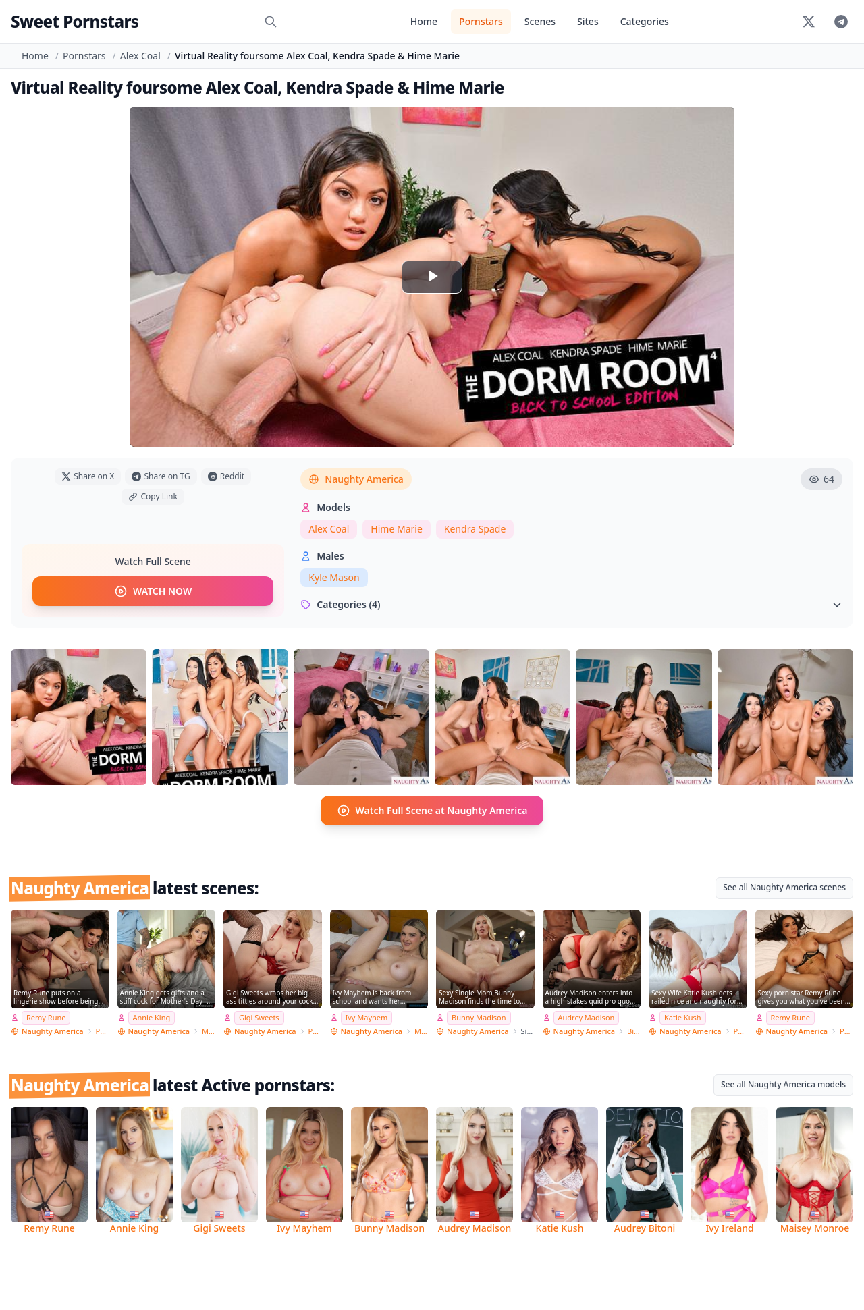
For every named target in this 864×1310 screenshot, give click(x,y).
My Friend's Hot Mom (208, 1031)
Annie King (152, 1017)
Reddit (226, 476)
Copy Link (152, 496)
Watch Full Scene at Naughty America (432, 810)
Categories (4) (571, 604)
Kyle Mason (333, 577)
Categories (644, 21)
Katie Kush (682, 1017)
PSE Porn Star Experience (315, 1031)
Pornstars (481, 21)
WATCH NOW (153, 591)
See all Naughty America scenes (784, 887)
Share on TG (161, 476)
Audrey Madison (586, 1017)
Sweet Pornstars (74, 21)
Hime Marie (396, 528)
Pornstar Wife (102, 1031)
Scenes (540, 21)
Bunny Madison (479, 1017)
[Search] (271, 21)
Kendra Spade (475, 528)
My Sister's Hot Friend (421, 1031)
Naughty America (356, 478)
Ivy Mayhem (367, 1017)
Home (423, 21)
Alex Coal (140, 55)
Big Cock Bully (634, 1031)
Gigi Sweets (259, 1017)
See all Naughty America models (783, 1084)
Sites (588, 21)
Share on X (87, 476)
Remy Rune (45, 1017)
